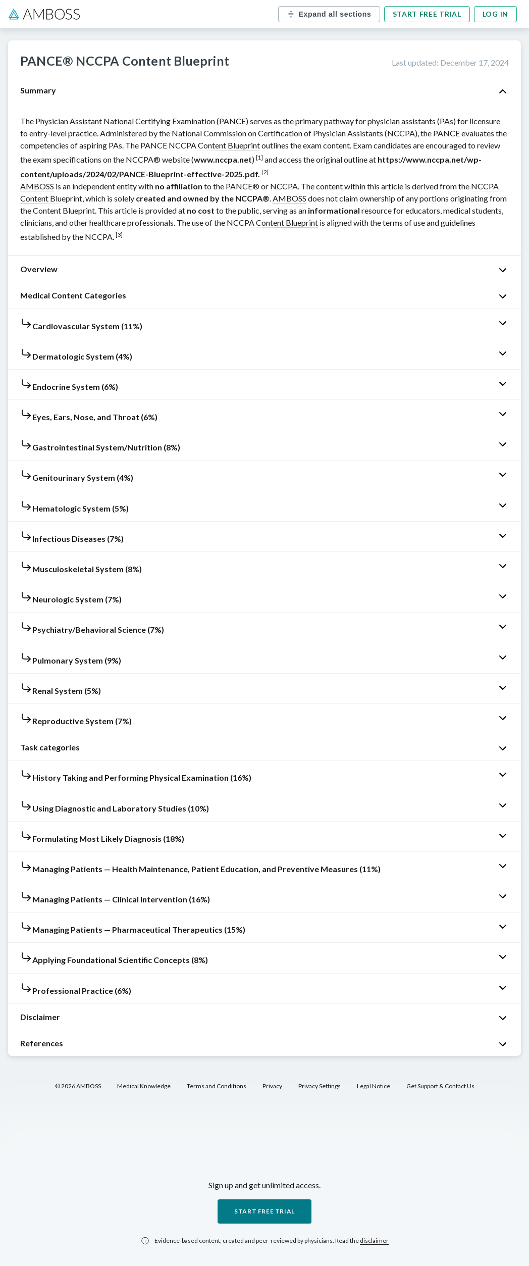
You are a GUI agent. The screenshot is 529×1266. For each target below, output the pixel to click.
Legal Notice (373, 1086)
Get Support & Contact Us (440, 1086)
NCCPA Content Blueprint (214, 145)
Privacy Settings (319, 1086)
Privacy (272, 1086)
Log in (495, 14)
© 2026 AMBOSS (78, 1086)
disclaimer (374, 1240)
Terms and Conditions (216, 1086)
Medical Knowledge (144, 1086)
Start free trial (427, 14)
